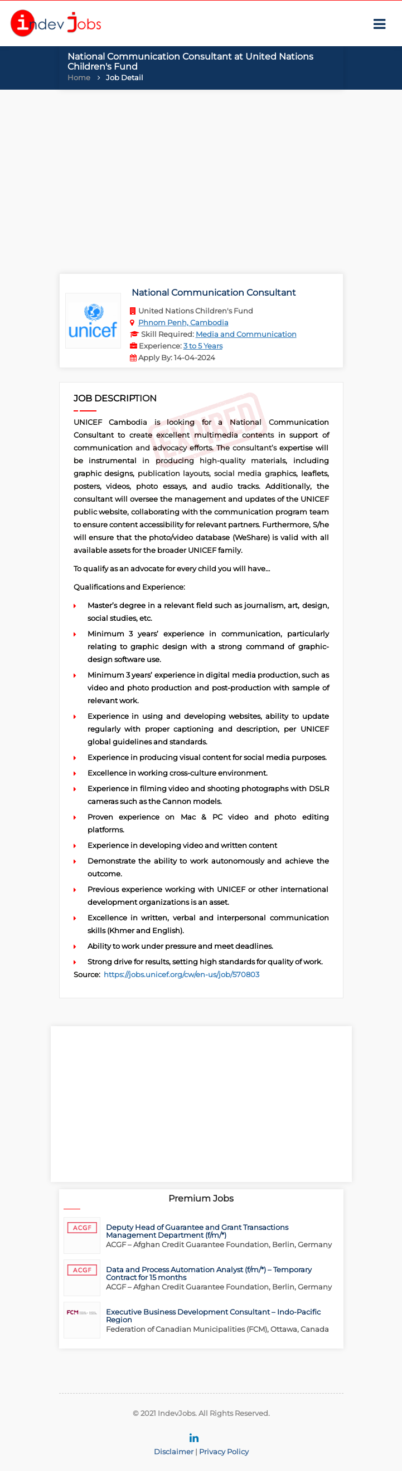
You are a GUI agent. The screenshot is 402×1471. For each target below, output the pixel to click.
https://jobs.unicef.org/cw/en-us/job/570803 (181, 974)
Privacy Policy (224, 1451)
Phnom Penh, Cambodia (183, 322)
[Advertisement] (201, 179)
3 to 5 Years (202, 345)
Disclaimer (173, 1451)
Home (78, 77)
